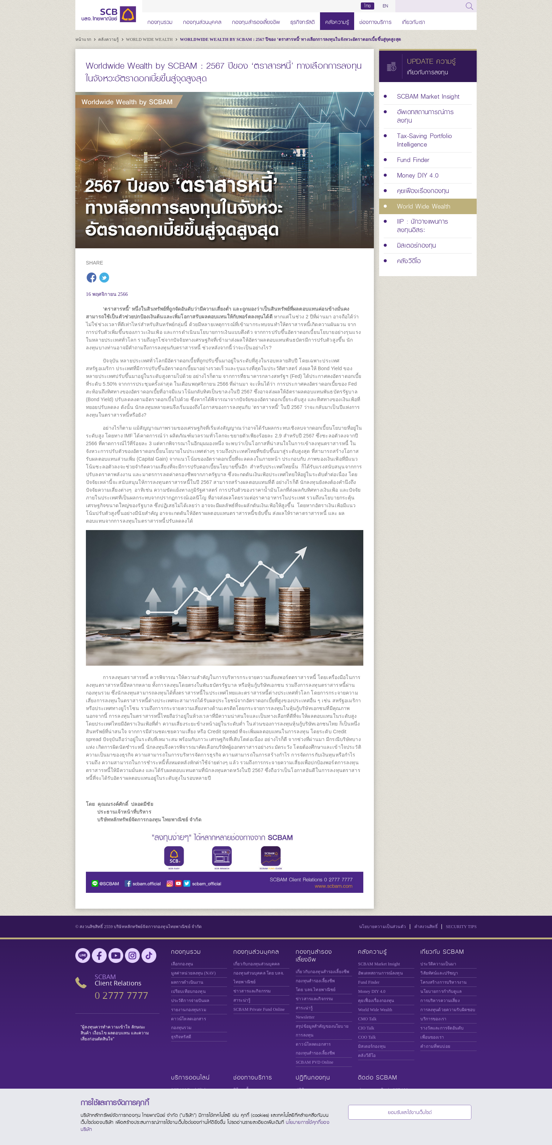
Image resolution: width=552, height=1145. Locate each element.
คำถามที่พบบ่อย (435, 1046)
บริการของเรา (433, 1018)
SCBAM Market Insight (379, 964)
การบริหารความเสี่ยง (439, 1000)
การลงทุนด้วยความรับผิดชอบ (447, 1009)
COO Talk (367, 1037)
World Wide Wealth (150, 39)
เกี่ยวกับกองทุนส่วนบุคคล (256, 964)
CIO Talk (366, 1028)
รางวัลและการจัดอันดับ (441, 1028)
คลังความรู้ (337, 21)
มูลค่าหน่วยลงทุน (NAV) (193, 973)
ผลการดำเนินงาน (187, 982)
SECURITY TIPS (461, 926)
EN (385, 6)
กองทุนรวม (160, 21)
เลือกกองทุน (182, 964)
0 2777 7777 (121, 995)
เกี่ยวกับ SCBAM (442, 952)
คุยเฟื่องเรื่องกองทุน (376, 1000)
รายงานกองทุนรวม (188, 1009)
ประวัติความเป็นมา (438, 964)
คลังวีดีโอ (367, 1055)
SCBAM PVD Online (314, 1062)
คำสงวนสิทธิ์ (426, 926)
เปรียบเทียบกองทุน (188, 991)
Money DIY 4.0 (371, 991)
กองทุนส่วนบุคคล (202, 21)
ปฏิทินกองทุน (313, 1077)
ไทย (367, 6)
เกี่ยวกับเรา (413, 21)
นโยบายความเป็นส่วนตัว (382, 926)
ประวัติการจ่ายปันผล (190, 1000)
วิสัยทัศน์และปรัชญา (439, 973)
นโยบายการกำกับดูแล (441, 991)
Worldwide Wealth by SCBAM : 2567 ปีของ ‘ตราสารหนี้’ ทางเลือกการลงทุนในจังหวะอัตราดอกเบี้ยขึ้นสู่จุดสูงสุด (290, 39)
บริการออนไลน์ (190, 1077)
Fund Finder (369, 982)
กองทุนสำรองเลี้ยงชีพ (256, 21)
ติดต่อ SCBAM (377, 1077)
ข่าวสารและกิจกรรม (252, 991)
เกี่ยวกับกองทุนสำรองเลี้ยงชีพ (322, 971)
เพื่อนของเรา (432, 1037)
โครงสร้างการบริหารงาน (443, 982)
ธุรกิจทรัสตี (302, 21)
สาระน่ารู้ (241, 1000)
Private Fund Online (259, 1009)
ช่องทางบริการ (375, 21)
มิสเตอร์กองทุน (371, 1046)
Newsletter (305, 1017)
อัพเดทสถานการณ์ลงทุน (380, 973)
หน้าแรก (83, 39)
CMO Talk (367, 1018)
